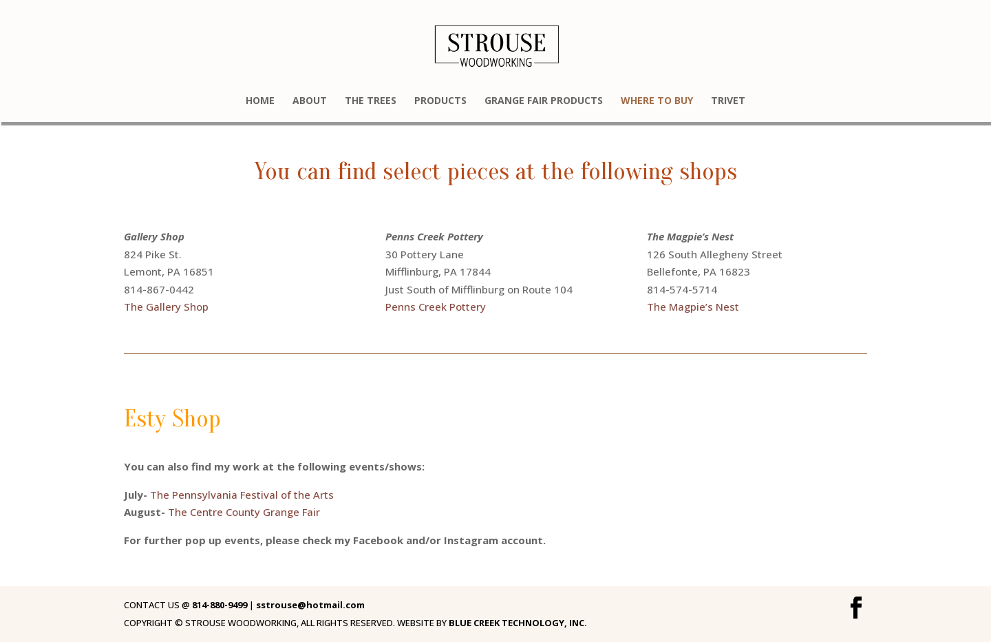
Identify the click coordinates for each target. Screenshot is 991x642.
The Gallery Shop (166, 306)
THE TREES (370, 101)
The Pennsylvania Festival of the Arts (242, 494)
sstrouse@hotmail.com (310, 605)
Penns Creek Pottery (435, 306)
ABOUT (309, 101)
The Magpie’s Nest (693, 306)
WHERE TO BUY (657, 101)
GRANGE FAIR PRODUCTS (543, 101)
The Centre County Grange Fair (244, 512)
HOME (260, 101)
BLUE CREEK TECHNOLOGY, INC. (518, 623)
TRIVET (728, 101)
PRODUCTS (440, 101)
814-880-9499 (218, 605)
